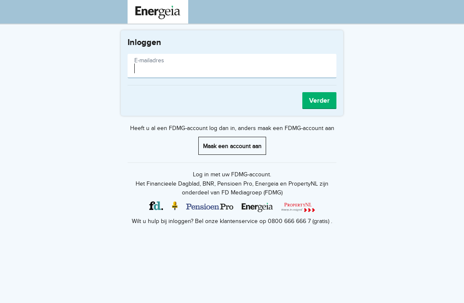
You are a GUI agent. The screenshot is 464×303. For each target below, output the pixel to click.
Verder (319, 100)
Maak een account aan (232, 145)
